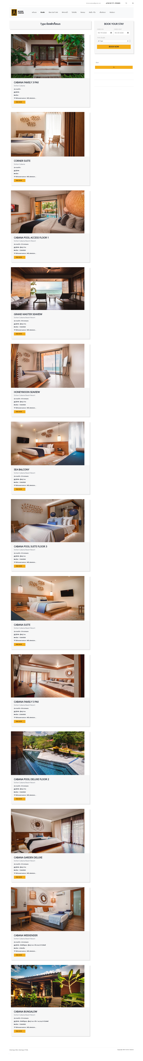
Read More (19, 102)
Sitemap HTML (23, 1050)
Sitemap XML (13, 1050)
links (9, 1054)
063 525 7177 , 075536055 (113, 3)
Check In (100, 29)
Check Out (118, 29)
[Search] (104, 63)
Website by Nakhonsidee (127, 1051)
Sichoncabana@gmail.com (93, 3)
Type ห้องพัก (101, 38)
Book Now (114, 46)
